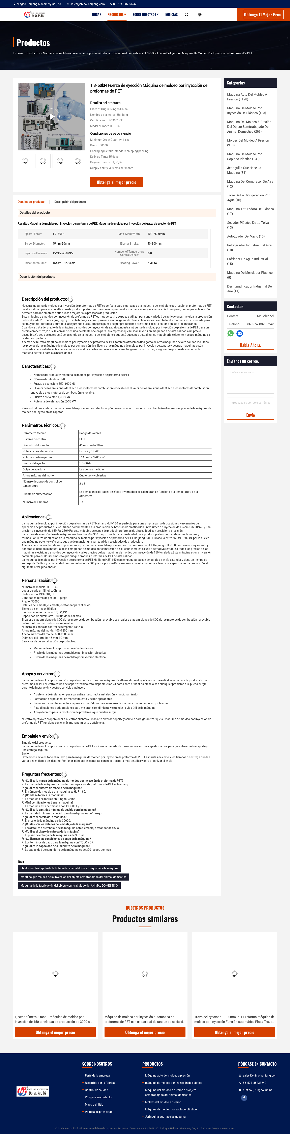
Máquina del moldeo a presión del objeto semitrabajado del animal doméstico (92, 53)
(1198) (247, 97)
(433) (246, 110)
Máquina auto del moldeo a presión (167, 1075)
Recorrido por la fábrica (100, 1082)
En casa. (18, 53)
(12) (250, 184)
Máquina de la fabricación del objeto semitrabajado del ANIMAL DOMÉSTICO (69, 885)
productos (33, 53)
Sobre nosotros (146, 14)
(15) (246, 236)
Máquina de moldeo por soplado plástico (171, 1109)
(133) (244, 156)
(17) (250, 211)
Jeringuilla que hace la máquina (165, 1116)
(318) (248, 143)
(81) (244, 170)
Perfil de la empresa (97, 1075)
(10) (248, 197)
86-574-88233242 (123, 4)
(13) (248, 225)
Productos (117, 14)
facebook (244, 1098)
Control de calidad (96, 1090)
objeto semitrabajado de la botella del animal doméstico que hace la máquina (69, 868)
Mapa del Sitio (94, 1104)
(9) (250, 275)
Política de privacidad (99, 1111)
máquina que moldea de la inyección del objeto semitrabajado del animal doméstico (73, 877)
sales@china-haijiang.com (85, 4)
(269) (249, 126)
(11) (249, 289)
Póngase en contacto (98, 1097)
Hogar (97, 14)
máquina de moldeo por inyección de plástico (173, 1082)
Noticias (171, 14)
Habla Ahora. (250, 345)
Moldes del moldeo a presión (163, 1102)
